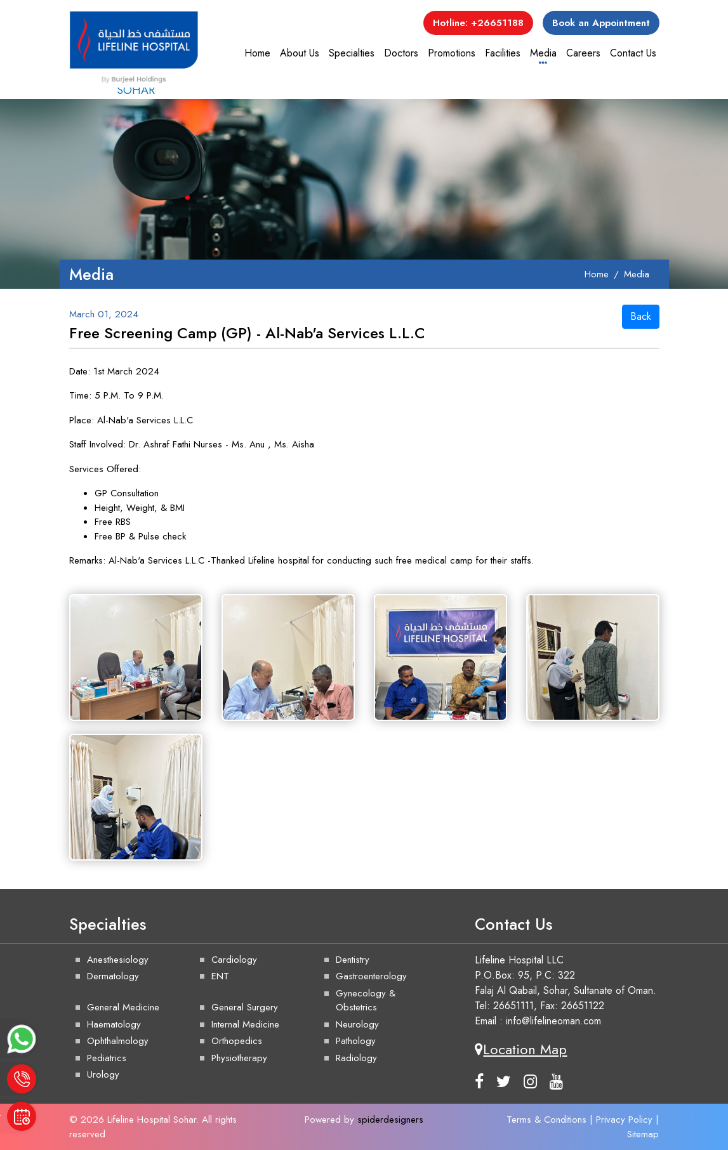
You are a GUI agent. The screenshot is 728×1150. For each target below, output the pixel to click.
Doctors (401, 53)
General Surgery (244, 1007)
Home (257, 53)
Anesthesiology (118, 960)
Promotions (451, 53)
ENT (220, 976)
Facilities (502, 53)
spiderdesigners (390, 1120)
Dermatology (113, 976)
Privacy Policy (624, 1120)
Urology (103, 1074)
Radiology (356, 1058)
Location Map (521, 1049)
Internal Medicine (245, 1024)
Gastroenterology (371, 976)
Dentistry (352, 960)
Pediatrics (106, 1058)
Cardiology (234, 960)
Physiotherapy (239, 1058)
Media (543, 53)
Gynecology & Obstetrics (365, 1000)
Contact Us (633, 53)
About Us (299, 53)
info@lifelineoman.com (553, 1021)
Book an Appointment (601, 23)
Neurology (357, 1024)
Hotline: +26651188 (478, 23)
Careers (583, 53)
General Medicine (123, 1007)
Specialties (351, 53)
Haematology (114, 1024)
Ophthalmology (118, 1041)
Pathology (356, 1041)
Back (640, 316)
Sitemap (643, 1134)
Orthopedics (236, 1041)
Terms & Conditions (546, 1120)
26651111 (513, 1005)
